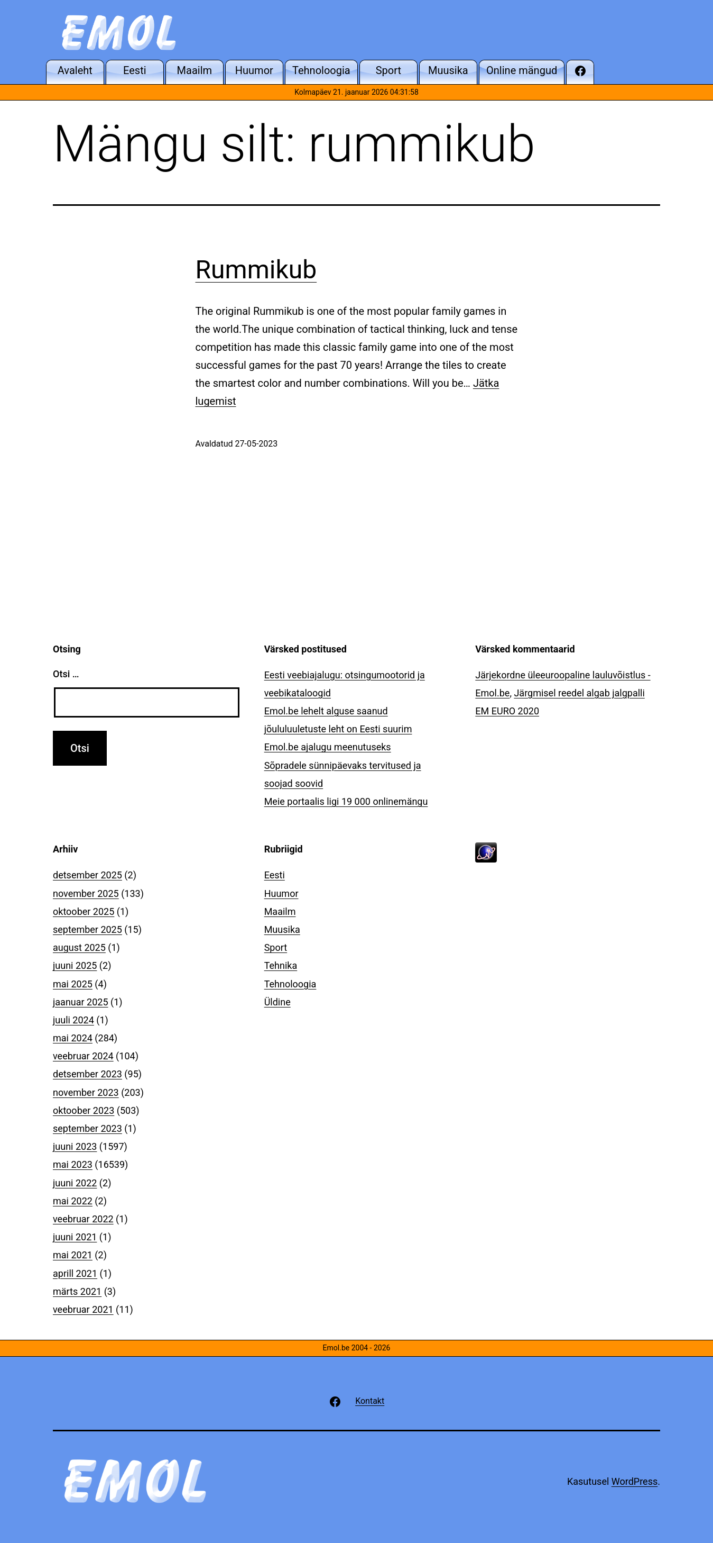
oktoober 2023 (83, 1110)
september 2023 (87, 1128)
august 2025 (79, 947)
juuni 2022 (75, 1182)
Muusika (282, 929)
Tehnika (281, 965)
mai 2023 (72, 1164)
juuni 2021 (75, 1236)
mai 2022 (72, 1200)
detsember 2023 (87, 1073)
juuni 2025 (75, 965)
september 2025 (87, 929)
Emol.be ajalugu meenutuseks (327, 746)
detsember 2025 (87, 875)
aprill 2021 (75, 1273)
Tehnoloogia (290, 984)
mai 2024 (72, 1037)
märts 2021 (77, 1291)
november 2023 (86, 1092)
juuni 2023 (75, 1146)
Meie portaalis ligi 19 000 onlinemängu (346, 801)
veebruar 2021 (83, 1309)
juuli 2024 (73, 1019)
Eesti (274, 875)
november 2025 (86, 893)
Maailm (280, 911)
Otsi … (66, 673)
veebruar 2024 (83, 1055)
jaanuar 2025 (80, 1002)
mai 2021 (72, 1254)
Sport (276, 947)
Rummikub (256, 270)
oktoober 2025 (83, 911)
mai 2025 (72, 984)
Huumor (281, 893)
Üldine (277, 1002)
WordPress (635, 1481)
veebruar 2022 (83, 1218)
